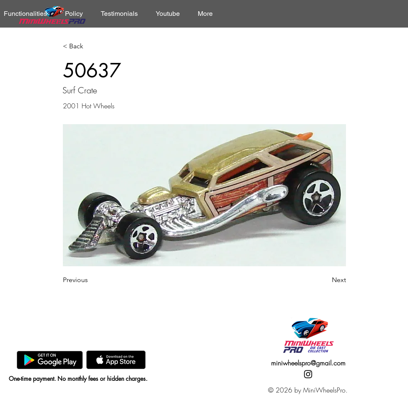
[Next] (325, 280)
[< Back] (90, 46)
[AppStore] (116, 359)
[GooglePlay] (50, 359)
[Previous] (90, 280)
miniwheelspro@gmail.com (308, 363)
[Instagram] (308, 374)
